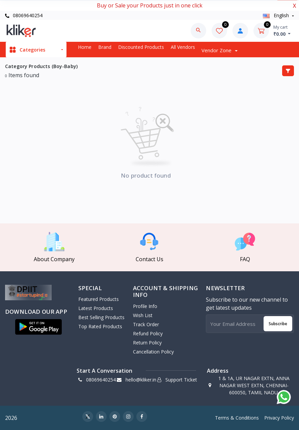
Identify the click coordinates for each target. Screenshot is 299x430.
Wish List (143, 315)
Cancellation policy (153, 351)
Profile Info (145, 306)
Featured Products (98, 299)
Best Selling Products (101, 317)
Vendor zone (217, 50)
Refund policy (148, 333)
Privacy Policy (279, 417)
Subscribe (278, 324)
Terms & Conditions (237, 417)
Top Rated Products (100, 326)
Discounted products (141, 47)
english (276, 15)
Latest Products (95, 308)
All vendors (183, 47)
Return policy (147, 342)
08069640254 (24, 15)
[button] (38, 327)
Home (84, 47)
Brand (104, 47)
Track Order (146, 324)
